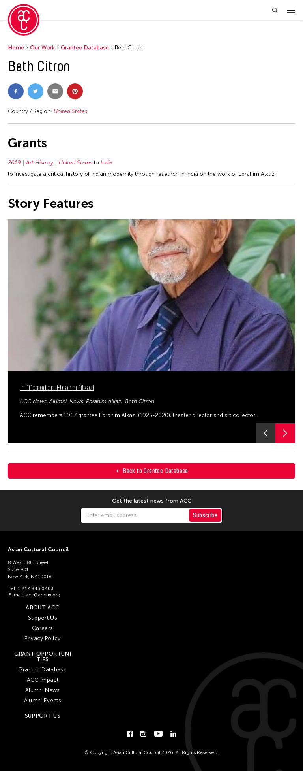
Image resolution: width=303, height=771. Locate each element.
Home (16, 47)
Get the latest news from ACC (151, 501)
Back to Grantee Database (155, 471)
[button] (265, 433)
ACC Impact (43, 680)
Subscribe (205, 515)
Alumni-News (66, 401)
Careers (42, 628)
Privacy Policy (42, 638)
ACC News (33, 401)
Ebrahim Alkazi (104, 401)
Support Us (43, 618)
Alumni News (42, 690)
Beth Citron (139, 401)
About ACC (42, 607)
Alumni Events (43, 700)
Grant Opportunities (42, 656)
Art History (39, 162)
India (106, 162)
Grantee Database (85, 47)
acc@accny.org (43, 595)
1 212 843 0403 (36, 588)
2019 (14, 162)
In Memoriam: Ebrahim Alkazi (57, 387)
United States (70, 111)
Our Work (42, 47)
